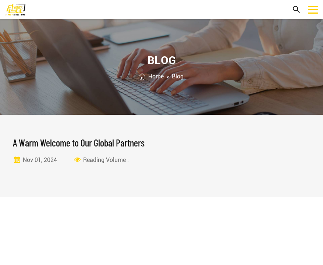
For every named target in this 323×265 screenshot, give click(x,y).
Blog (178, 76)
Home (156, 76)
